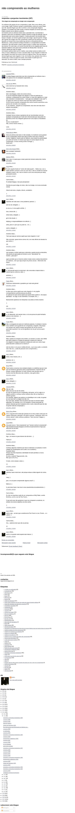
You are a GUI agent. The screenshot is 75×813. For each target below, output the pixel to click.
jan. (5, 791)
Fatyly (8, 281)
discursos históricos (9, 613)
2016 (3, 702)
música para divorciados (10, 638)
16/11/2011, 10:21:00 (11, 176)
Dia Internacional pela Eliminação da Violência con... (15, 727)
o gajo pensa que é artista (10, 639)
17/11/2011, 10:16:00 (11, 466)
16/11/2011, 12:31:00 (11, 277)
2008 (3, 797)
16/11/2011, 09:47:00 (11, 129)
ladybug (8, 157)
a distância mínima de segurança (11, 772)
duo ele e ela (7, 618)
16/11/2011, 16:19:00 (11, 362)
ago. (5, 778)
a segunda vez (8, 591)
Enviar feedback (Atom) (15, 546)
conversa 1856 (6, 719)
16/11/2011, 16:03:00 (11, 318)
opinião (6, 643)
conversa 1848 (6, 751)
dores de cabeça (7, 723)
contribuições (7, 607)
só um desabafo (7, 744)
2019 (3, 696)
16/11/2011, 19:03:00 (11, 419)
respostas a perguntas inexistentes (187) (17, 18)
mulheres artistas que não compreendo (13, 630)
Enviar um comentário (8, 540)
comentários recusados (10, 605)
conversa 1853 (6, 732)
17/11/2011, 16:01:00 (11, 489)
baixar (5, 596)
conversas (6, 609)
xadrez (6, 669)
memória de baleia (8, 626)
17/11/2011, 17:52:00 (11, 528)
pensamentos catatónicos (10, 649)
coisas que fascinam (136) (9, 725)
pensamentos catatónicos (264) (10, 738)
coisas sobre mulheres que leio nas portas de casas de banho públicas (21, 602)
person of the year (8, 651)
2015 (3, 704)
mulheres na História (9, 633)
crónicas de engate (9, 612)
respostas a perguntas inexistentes (15, 64)
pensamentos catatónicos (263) (10, 759)
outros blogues (8, 646)
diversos (6, 615)
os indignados (6, 731)
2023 (3, 693)
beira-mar (6, 597)
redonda (8, 387)
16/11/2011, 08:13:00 (11, 80)
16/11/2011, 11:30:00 (11, 230)
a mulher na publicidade (10, 589)
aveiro (5, 594)
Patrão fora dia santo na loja (11, 648)
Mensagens (5, 807)
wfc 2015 (6, 667)
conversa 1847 (6, 753)
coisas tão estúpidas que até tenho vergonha (15, 604)
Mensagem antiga (42, 543)
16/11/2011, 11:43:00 (11, 246)
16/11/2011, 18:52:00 (11, 407)
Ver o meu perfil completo (16, 680)
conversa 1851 (6, 740)
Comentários (5, 810)
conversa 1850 (6, 742)
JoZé (7, 422)
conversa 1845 (6, 761)
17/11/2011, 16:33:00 (11, 507)
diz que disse (7, 617)
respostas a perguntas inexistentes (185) (13, 767)
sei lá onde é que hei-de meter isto (12, 656)
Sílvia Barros (9, 132)
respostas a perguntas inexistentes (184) (13, 768)
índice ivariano (7, 625)
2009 (3, 795)
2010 (3, 793)
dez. (5, 714)
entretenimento (8, 620)
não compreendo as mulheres (20, 8)
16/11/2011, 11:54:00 (11, 264)
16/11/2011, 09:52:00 (11, 153)
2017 (3, 700)
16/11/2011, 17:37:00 (11, 383)
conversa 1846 (6, 755)
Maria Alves (9, 411)
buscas (6, 599)
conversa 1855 (6, 721)
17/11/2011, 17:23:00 (11, 517)
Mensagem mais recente (9, 543)
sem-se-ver (9, 83)
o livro (5, 641)
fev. (4, 789)
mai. (5, 784)
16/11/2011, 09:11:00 (11, 88)
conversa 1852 (6, 736)
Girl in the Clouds (11, 149)
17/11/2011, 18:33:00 (11, 536)
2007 (3, 799)
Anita (7, 166)
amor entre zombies (8, 746)
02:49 (15, 62)
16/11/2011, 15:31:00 (11, 308)
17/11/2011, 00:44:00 (11, 441)
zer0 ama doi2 (7, 670)
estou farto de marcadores (10, 622)
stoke (5, 660)
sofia (5, 659)
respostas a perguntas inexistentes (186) (13, 757)
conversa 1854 (6, 729)
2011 (3, 712)
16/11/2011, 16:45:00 (11, 375)
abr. (5, 786)
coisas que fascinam (9, 600)
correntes (6, 610)
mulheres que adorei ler (10, 634)
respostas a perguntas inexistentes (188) (13, 734)
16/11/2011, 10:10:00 (11, 163)
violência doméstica (9, 664)
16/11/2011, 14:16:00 (11, 285)
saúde (5, 654)
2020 (3, 695)
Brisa (7, 365)
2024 (3, 691)
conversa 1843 (6, 770)
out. (5, 774)
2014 (3, 706)
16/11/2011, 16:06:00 (11, 333)
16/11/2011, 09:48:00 (11, 145)
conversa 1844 (6, 765)
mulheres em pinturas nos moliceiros (13, 631)
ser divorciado (7, 657)
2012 (3, 710)
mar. (5, 787)
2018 (3, 698)
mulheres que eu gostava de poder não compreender (17, 636)
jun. (5, 782)
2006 (3, 801)
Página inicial (26, 543)
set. (5, 776)
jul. (4, 780)
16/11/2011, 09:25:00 (11, 109)
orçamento (7, 644)
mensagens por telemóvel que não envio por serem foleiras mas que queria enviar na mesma (26, 628)
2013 (3, 708)
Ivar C (8, 199)
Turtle (7, 322)
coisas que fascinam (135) (9, 763)
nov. (5, 715)
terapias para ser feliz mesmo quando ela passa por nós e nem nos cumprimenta (23, 662)
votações (6, 665)
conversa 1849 (6, 750)
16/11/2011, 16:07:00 (11, 350)
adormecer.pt (7, 592)
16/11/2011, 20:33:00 (11, 430)
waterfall (8, 74)
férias (5, 623)
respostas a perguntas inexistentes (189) (13, 717)
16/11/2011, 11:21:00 (11, 195)
